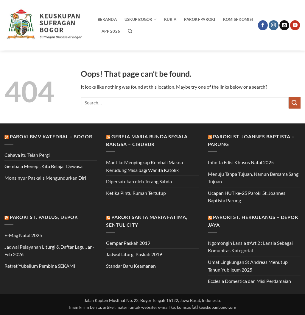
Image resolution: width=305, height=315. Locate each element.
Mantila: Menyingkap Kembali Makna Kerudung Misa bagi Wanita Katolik (144, 166)
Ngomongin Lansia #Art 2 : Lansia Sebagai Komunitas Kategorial (250, 246)
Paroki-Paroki (199, 19)
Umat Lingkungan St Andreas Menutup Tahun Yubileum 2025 (248, 265)
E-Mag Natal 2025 (23, 235)
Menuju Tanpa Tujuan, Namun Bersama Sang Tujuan (253, 177)
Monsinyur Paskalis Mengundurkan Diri (45, 178)
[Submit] (295, 102)
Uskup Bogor (140, 19)
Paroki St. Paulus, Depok (44, 217)
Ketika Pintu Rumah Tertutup (136, 193)
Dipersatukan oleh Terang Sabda (139, 181)
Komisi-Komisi (238, 19)
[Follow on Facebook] (263, 25)
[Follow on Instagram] (273, 25)
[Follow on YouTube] (295, 25)
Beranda (107, 19)
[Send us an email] (284, 25)
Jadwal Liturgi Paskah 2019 (134, 254)
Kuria (170, 19)
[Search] (130, 31)
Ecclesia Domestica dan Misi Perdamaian (249, 281)
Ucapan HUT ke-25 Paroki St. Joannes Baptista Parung (246, 196)
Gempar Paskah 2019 (128, 243)
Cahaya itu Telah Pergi (27, 155)
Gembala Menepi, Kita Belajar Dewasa (43, 166)
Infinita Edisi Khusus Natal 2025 (241, 162)
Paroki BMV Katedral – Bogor (51, 136)
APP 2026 (111, 31)
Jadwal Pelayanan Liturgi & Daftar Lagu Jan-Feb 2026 (49, 250)
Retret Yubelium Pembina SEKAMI (39, 266)
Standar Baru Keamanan (131, 266)
